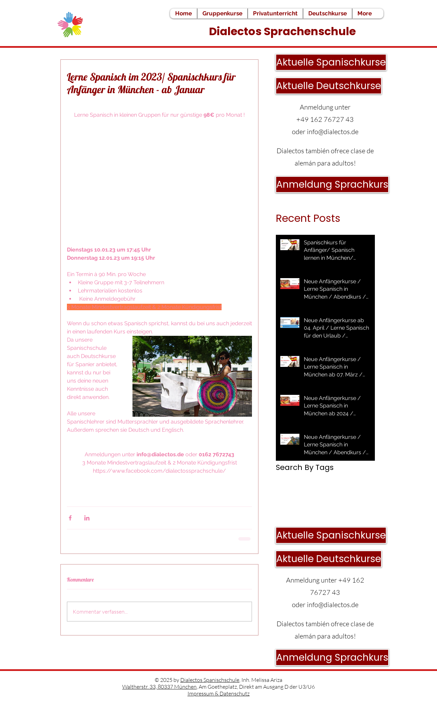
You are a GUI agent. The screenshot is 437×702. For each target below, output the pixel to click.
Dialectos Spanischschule (209, 679)
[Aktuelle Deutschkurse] (329, 85)
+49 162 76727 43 (325, 119)
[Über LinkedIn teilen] (87, 518)
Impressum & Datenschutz (218, 693)
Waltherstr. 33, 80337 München (159, 686)
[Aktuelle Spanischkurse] (331, 62)
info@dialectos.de (332, 131)
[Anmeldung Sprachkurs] (332, 184)
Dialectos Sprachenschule (283, 31)
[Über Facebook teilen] (70, 518)
